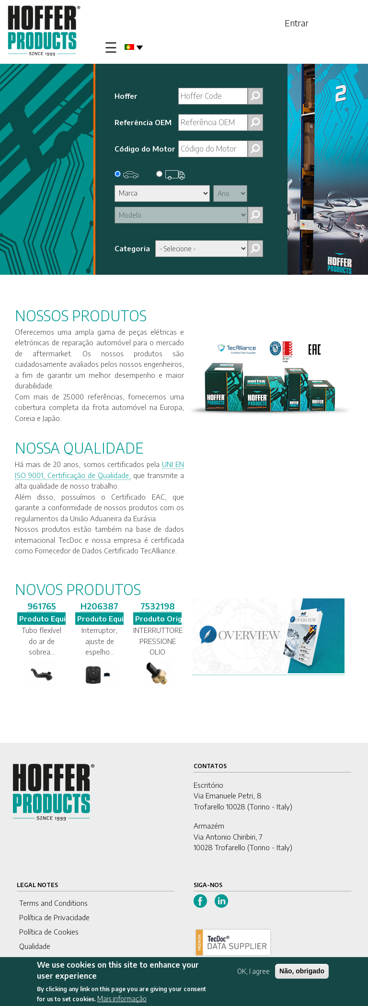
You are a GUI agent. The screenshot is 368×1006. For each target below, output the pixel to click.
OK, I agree (253, 971)
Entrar (297, 22)
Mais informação (122, 998)
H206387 (99, 605)
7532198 (157, 605)
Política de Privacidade (54, 917)
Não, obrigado (301, 971)
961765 (41, 605)
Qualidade (34, 946)
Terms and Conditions (53, 903)
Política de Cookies (49, 931)
